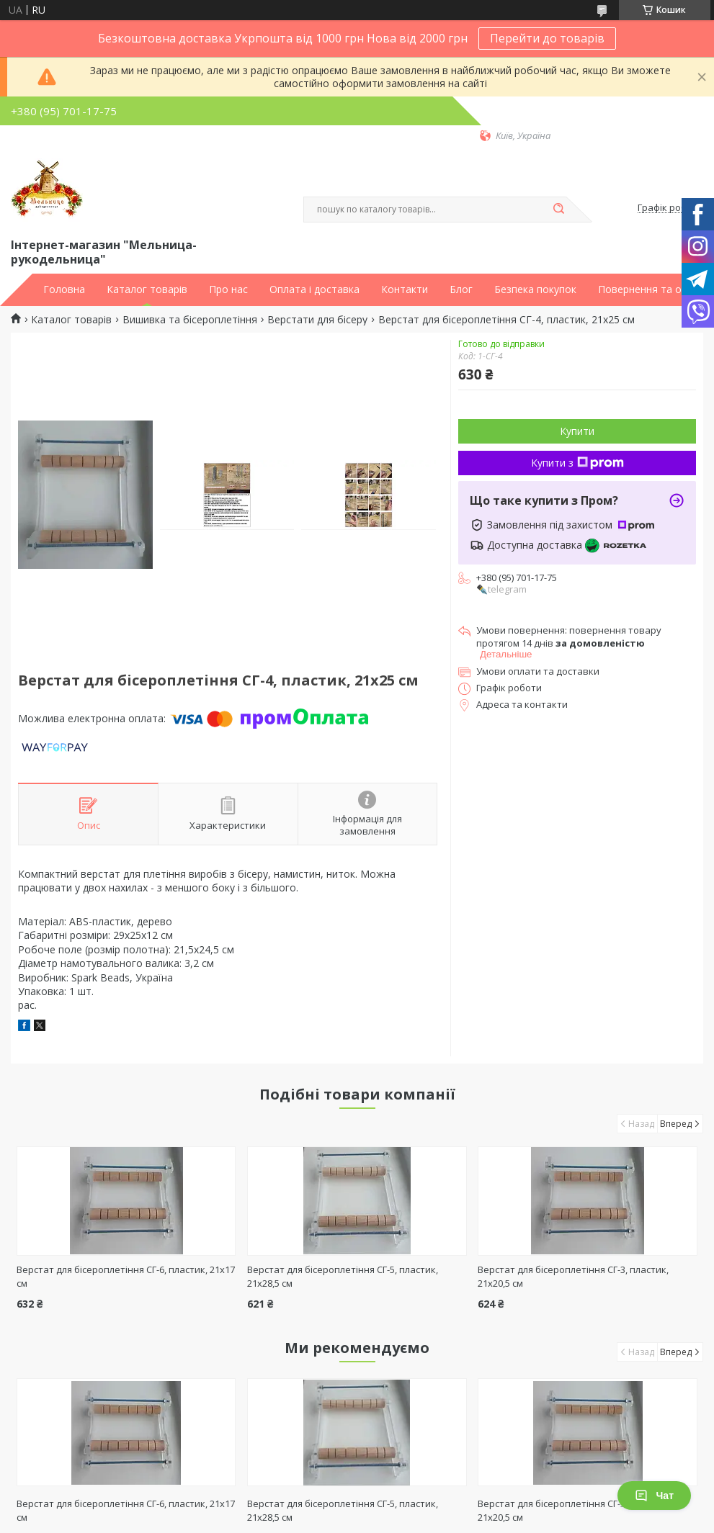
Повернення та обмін (650, 289)
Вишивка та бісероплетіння (189, 319)
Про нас (228, 289)
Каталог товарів (147, 289)
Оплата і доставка (314, 289)
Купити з (577, 462)
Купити (577, 431)
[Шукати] (559, 209)
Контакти (404, 289)
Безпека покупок (535, 289)
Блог (461, 289)
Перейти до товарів (547, 38)
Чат (654, 1495)
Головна (64, 289)
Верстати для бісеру (317, 319)
